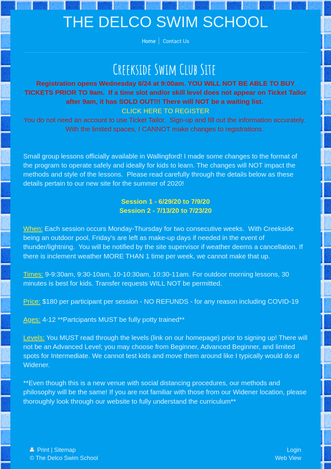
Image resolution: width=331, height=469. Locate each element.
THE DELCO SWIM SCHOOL (165, 21)
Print (40, 450)
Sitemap (65, 450)
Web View (288, 458)
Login (294, 450)
